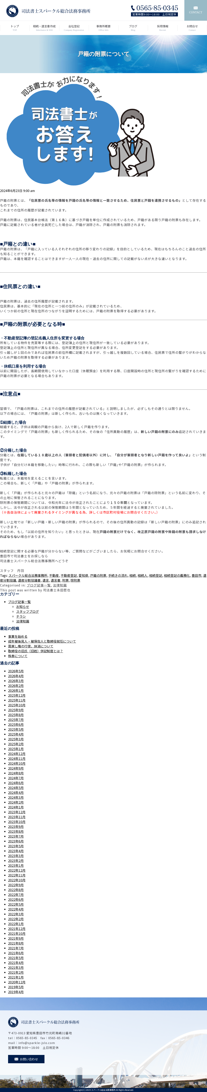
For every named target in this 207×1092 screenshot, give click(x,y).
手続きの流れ (118, 575)
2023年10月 (16, 821)
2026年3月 (16, 680)
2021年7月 (16, 948)
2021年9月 (16, 938)
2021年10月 (16, 933)
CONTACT (195, 10)
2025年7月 (16, 719)
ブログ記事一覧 (39, 585)
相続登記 (155, 575)
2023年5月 (16, 846)
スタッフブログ (27, 611)
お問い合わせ (26, 1059)
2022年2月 (16, 918)
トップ (15, 28)
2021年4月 (16, 962)
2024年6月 (16, 782)
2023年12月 (16, 811)
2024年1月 (16, 807)
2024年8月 (16, 773)
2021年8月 (16, 943)
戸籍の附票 (98, 575)
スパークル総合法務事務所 (27, 575)
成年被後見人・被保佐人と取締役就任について (42, 641)
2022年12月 (16, 870)
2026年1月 (16, 690)
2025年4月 (16, 734)
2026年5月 (16, 671)
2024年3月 (16, 797)
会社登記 (74, 28)
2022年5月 (16, 904)
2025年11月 (16, 700)
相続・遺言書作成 (44, 28)
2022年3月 (16, 914)
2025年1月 (16, 748)
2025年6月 (16, 724)
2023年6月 (16, 841)
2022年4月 (16, 909)
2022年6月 (16, 899)
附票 (65, 580)
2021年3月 (16, 967)
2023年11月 (16, 816)
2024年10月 (16, 763)
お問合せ (192, 28)
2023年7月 (16, 836)
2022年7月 (16, 894)
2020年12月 (16, 982)
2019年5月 (16, 986)
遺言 (45, 580)
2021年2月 (16, 972)
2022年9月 (16, 884)
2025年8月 (16, 714)
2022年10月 (16, 880)
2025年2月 (16, 743)
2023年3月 (16, 855)
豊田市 (196, 575)
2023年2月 (16, 860)
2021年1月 (16, 977)
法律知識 (60, 585)
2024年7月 (16, 777)
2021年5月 (16, 957)
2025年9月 (16, 709)
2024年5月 (16, 787)
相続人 (142, 575)
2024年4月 (16, 792)
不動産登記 (69, 575)
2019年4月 (16, 991)
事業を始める (17, 636)
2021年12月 (16, 928)
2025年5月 (16, 729)
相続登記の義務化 (177, 575)
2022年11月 (16, 875)
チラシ (21, 616)
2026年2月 (16, 685)
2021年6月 (16, 952)
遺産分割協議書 (29, 580)
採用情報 (162, 28)
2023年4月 (16, 850)
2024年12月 (16, 753)
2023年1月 (16, 865)
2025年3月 (16, 739)
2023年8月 (16, 831)
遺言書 (55, 580)
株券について (17, 655)
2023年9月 (16, 826)
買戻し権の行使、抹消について (30, 646)
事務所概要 (103, 28)
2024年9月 (16, 768)
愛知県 (83, 575)
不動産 (54, 575)
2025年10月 (16, 705)
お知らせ (22, 606)
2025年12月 (16, 695)
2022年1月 (16, 923)
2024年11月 (16, 758)
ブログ (133, 28)
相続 (132, 575)
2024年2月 (16, 802)
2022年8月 (16, 889)
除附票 (75, 580)
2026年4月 (16, 675)
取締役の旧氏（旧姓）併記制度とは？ (35, 650)
